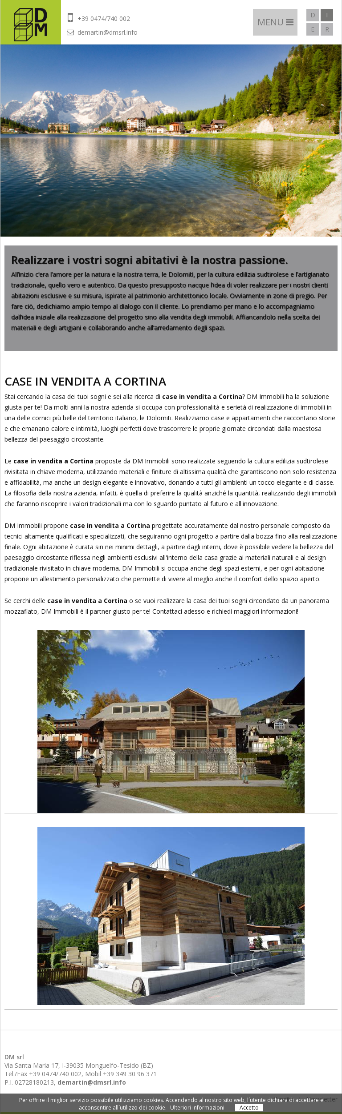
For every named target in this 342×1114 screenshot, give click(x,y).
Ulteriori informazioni (197, 1107)
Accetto (249, 1107)
